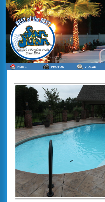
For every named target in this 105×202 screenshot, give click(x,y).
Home (18, 67)
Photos (53, 67)
